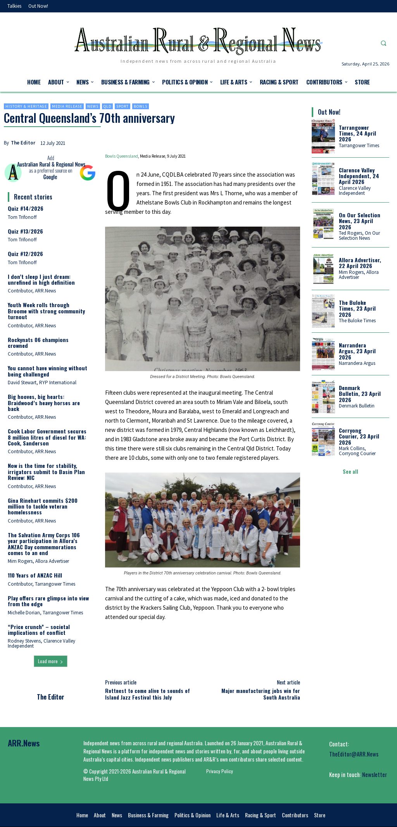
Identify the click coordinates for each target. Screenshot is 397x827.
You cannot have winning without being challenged (47, 371)
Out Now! (329, 112)
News (93, 106)
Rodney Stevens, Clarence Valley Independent (41, 643)
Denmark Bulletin (357, 405)
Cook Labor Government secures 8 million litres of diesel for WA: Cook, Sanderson (47, 437)
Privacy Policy (219, 771)
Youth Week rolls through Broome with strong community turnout (46, 311)
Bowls (140, 106)
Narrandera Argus (357, 363)
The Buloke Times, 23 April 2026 (357, 308)
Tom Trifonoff (22, 217)
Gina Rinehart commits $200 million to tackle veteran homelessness (43, 506)
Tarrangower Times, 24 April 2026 (357, 133)
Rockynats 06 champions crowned (38, 342)
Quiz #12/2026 (25, 253)
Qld (107, 106)
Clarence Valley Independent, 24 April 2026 (359, 176)
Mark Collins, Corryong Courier (357, 451)
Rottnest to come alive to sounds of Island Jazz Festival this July (147, 693)
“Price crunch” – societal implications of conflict (39, 629)
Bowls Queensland (121, 156)
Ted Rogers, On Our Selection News (359, 235)
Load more (50, 661)
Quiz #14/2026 (25, 208)
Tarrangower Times (359, 145)
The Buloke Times (357, 320)
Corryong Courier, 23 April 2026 (359, 436)
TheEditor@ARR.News (353, 754)
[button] (383, 43)
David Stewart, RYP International (42, 382)
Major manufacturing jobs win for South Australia (260, 693)
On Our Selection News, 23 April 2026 (359, 221)
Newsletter (374, 774)
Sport (122, 106)
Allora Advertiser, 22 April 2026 (360, 263)
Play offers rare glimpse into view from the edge (48, 601)
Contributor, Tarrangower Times (41, 584)
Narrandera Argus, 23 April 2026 (357, 351)
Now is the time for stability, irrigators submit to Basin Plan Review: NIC (46, 471)
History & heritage (26, 106)
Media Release (67, 106)
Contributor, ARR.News (32, 290)
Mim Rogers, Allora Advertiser (38, 561)
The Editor (23, 142)
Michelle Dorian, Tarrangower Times (45, 612)
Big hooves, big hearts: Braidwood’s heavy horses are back (44, 402)
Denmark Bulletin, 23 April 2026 (360, 393)
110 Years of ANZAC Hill (35, 575)
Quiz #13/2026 (25, 231)
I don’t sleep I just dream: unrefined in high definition (41, 279)
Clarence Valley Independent (355, 190)
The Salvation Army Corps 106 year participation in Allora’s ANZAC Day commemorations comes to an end (44, 544)
